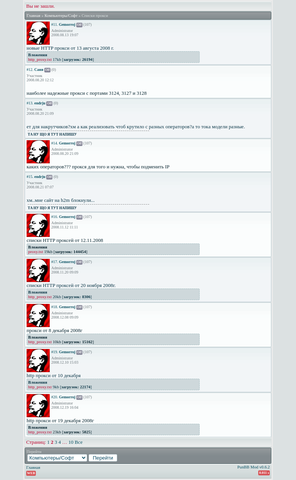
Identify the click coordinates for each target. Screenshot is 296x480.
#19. (54, 352)
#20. (54, 397)
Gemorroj (67, 24)
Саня (38, 69)
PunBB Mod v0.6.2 (253, 467)
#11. (54, 24)
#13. (30, 103)
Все (78, 442)
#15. (30, 177)
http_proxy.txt (40, 59)
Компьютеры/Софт (60, 15)
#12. (30, 69)
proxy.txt (35, 251)
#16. (54, 217)
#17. (54, 262)
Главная (33, 15)
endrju (39, 103)
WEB (31, 473)
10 (71, 442)
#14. (54, 143)
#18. (54, 307)
